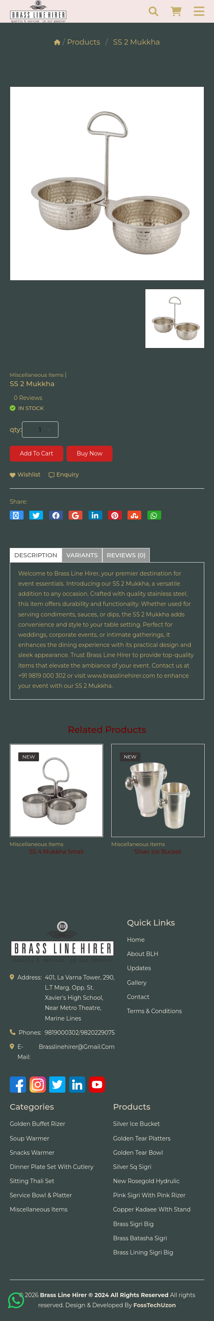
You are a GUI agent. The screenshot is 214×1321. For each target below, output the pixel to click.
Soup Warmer (29, 1138)
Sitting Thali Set (32, 1181)
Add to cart (36, 453)
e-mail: (23, 1052)
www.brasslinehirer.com (121, 675)
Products (83, 42)
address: (29, 977)
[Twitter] (57, 1084)
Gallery (137, 982)
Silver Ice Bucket (157, 851)
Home (136, 939)
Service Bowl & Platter (41, 1195)
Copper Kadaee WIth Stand (152, 1209)
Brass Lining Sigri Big (143, 1252)
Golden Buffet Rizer (37, 1124)
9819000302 (62, 1032)
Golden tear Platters (142, 1138)
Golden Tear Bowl (138, 1152)
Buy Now (89, 453)
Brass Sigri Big (133, 1224)
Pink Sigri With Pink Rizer (149, 1195)
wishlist (25, 474)
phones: (30, 1032)
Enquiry (64, 474)
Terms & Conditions (154, 1011)
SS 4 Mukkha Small (56, 851)
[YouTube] (97, 1084)
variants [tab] (82, 555)
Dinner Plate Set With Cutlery (51, 1167)
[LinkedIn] (77, 1084)
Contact (138, 997)
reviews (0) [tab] (126, 555)
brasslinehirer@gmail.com (77, 1046)
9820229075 (98, 1032)
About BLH (142, 954)
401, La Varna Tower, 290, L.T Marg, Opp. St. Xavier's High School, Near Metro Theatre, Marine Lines (80, 998)
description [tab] (35, 555)
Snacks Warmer (32, 1152)
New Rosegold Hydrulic (146, 1181)
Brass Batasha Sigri (140, 1238)
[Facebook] (18, 1084)
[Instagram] (38, 1084)
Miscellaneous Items (36, 375)
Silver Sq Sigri (132, 1167)
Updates (139, 968)
